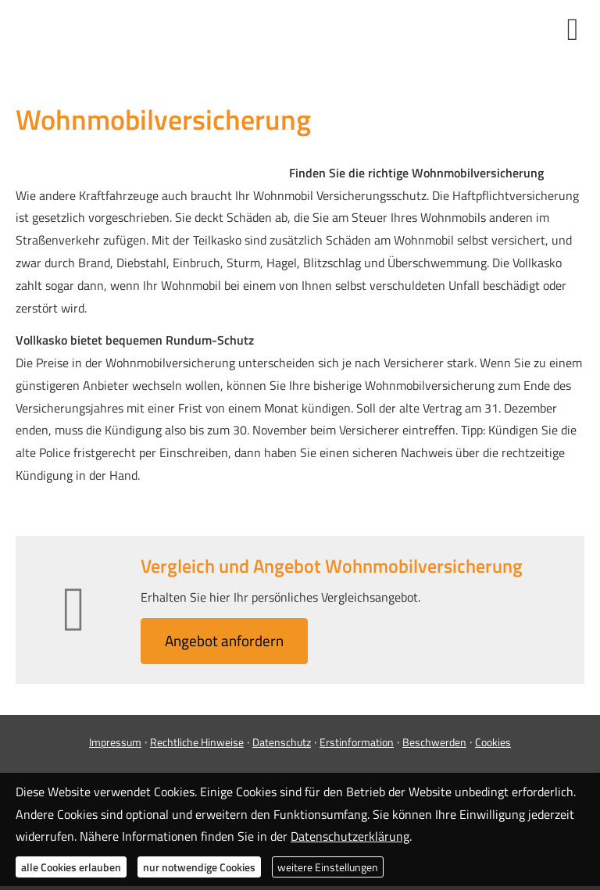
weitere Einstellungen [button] (327, 867)
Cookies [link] (493, 742)
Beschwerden (434, 742)
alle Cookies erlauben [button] (71, 867)
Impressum (115, 742)
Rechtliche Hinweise (197, 742)
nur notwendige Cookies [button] (199, 867)
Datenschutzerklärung (350, 836)
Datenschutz (281, 742)
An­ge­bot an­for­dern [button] (224, 640)
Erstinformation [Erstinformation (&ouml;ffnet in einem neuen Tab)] (357, 742)
